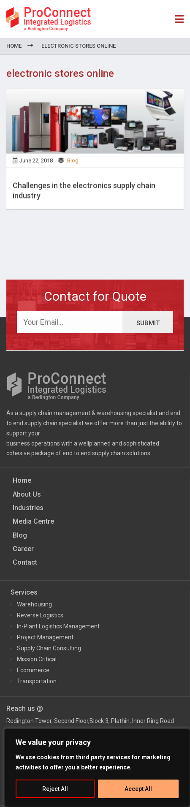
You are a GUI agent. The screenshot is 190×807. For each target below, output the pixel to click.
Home (14, 46)
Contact (25, 562)
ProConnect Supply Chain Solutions (48, 19)
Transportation (37, 681)
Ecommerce (33, 670)
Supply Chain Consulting (49, 648)
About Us (27, 494)
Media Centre (33, 521)
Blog (73, 163)
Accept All (138, 788)
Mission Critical (37, 659)
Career (23, 549)
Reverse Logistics (40, 615)
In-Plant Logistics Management (58, 626)
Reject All (55, 788)
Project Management (45, 637)
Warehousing (34, 604)
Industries (28, 508)
